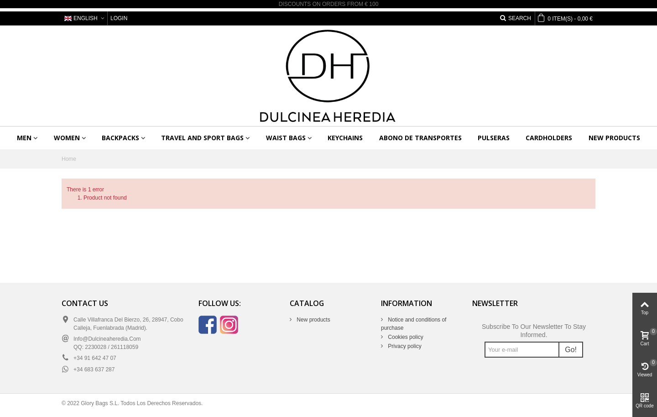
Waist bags (286, 137)
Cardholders (549, 137)
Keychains (345, 137)
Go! (571, 350)
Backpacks (120, 137)
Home (69, 159)
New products (614, 137)
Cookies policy (404, 337)
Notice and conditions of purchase (413, 324)
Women (67, 137)
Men (24, 137)
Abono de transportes (420, 137)
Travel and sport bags (202, 137)
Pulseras (494, 137)
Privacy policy (404, 346)
